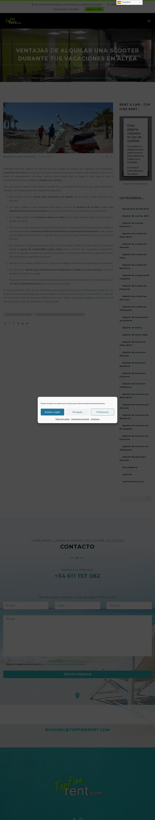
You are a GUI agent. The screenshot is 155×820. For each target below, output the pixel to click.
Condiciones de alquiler (80, 419)
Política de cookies (63, 419)
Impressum (95, 419)
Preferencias (102, 412)
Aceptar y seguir (52, 412)
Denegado (77, 412)
